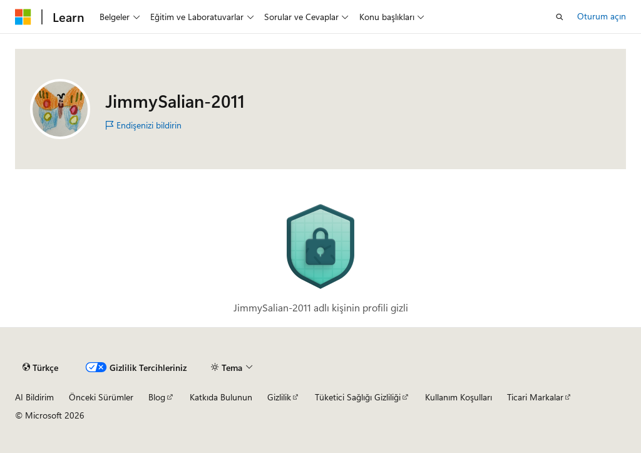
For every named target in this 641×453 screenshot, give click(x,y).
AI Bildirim (34, 397)
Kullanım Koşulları (458, 397)
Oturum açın (601, 16)
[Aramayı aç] (559, 17)
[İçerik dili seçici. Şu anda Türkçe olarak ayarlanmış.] (40, 368)
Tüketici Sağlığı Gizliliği (358, 397)
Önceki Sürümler (101, 397)
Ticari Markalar (535, 397)
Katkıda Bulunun (221, 397)
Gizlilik (279, 397)
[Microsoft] (23, 17)
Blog (156, 397)
